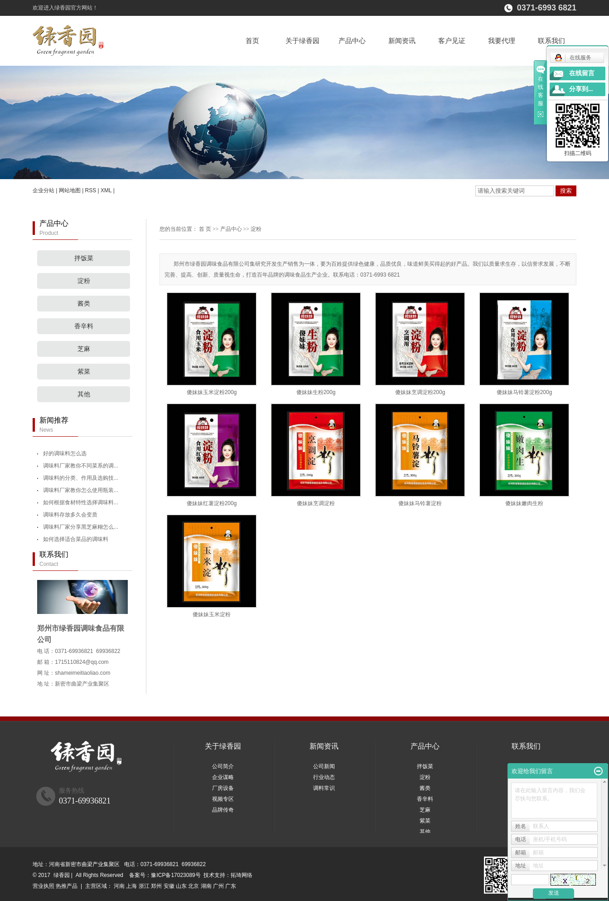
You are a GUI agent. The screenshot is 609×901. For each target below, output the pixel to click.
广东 (230, 886)
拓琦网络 (241, 875)
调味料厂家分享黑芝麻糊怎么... (80, 527)
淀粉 (83, 281)
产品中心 (352, 40)
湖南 (206, 886)
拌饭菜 (83, 258)
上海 (131, 886)
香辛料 (83, 326)
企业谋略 (223, 777)
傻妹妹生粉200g (316, 392)
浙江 (144, 886)
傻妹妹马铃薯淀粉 (420, 503)
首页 (252, 40)
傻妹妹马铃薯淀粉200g (524, 392)
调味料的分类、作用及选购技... (80, 478)
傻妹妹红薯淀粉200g (212, 503)
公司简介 (223, 766)
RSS (91, 190)
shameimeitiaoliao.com (82, 673)
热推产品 (66, 886)
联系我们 (551, 40)
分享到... (581, 89)
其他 (83, 394)
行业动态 (324, 777)
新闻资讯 (402, 40)
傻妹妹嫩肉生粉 (524, 503)
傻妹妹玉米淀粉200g (212, 392)
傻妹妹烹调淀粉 (316, 503)
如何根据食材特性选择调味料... (80, 502)
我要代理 (501, 40)
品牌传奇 (223, 810)
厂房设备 (223, 788)
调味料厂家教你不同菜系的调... (80, 466)
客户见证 (451, 40)
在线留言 (581, 73)
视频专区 (223, 799)
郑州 (156, 886)
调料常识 (324, 788)
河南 (119, 886)
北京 (193, 886)
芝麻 (83, 349)
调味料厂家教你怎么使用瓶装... (80, 490)
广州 (218, 886)
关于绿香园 (302, 40)
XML (106, 190)
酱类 (83, 303)
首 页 (205, 229)
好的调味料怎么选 (65, 453)
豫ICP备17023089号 (175, 875)
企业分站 (43, 190)
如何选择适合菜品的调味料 (75, 539)
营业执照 (43, 886)
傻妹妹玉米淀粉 (212, 614)
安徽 (169, 886)
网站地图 (70, 190)
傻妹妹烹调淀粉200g (420, 392)
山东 (181, 886)
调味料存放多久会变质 (70, 514)
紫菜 (83, 371)
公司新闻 (324, 766)
